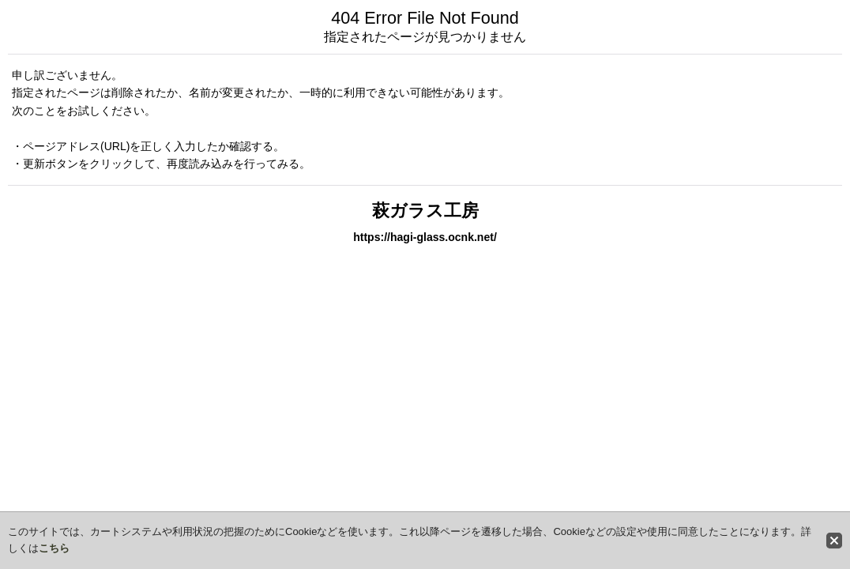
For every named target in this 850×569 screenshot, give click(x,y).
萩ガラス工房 (425, 210)
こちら (54, 548)
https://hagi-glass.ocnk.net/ (425, 237)
